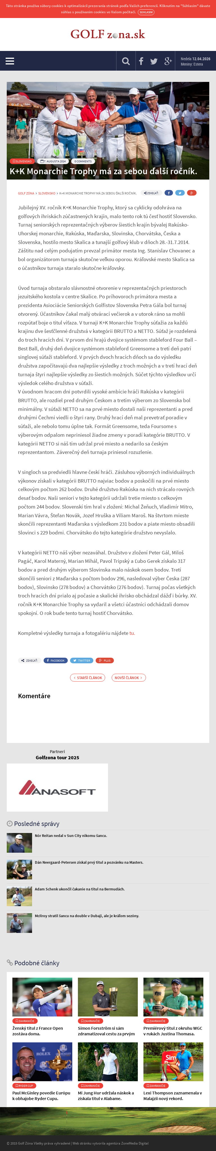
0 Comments (83, 161)
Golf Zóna (26, 193)
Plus (105, 660)
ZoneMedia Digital (134, 1143)
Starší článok (88, 677)
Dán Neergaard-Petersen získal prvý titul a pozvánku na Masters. (89, 862)
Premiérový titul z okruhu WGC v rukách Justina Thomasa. (172, 1030)
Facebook (55, 660)
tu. (132, 633)
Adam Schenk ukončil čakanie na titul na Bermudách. (80, 889)
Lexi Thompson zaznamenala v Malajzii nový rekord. (172, 1095)
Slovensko (22, 161)
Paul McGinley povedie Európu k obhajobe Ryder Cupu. (41, 1095)
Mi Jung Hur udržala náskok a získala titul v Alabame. (106, 1095)
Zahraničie (25, 1021)
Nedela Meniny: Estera (195, 61)
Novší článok (128, 677)
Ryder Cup (24, 1086)
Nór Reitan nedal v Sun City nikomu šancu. (71, 835)
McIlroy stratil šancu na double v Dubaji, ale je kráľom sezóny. (87, 915)
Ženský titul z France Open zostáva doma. (37, 1030)
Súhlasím (146, 12)
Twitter (81, 660)
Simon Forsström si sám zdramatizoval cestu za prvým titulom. (106, 1033)
